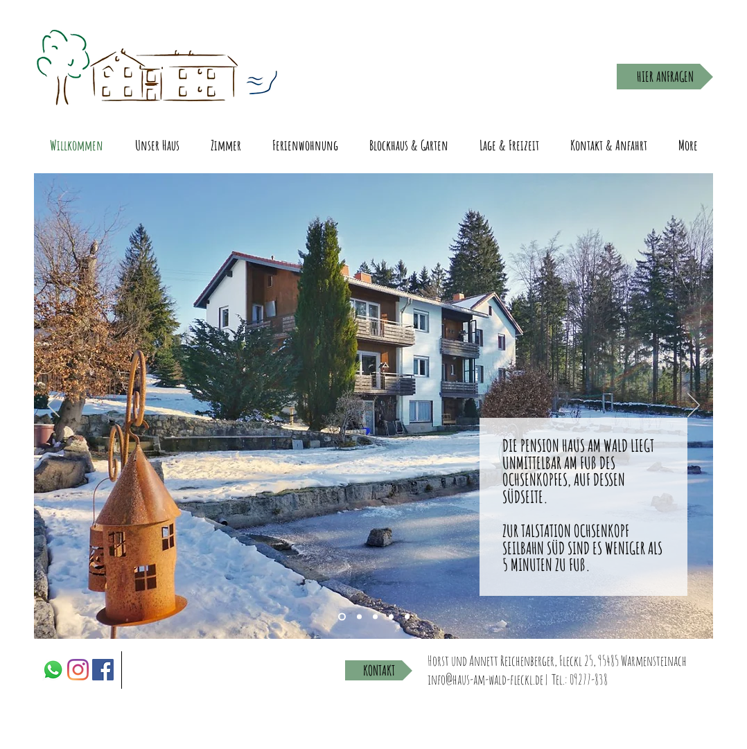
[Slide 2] (375, 617)
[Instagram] (78, 669)
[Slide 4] (391, 617)
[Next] (693, 406)
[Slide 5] (407, 617)
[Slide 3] (342, 617)
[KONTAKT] (378, 670)
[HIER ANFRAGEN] (665, 76)
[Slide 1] (359, 617)
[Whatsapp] (53, 669)
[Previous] (53, 406)
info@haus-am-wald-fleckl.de (485, 679)
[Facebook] (103, 669)
